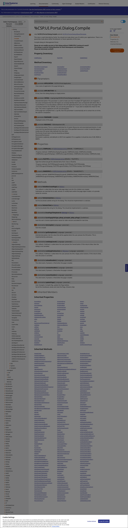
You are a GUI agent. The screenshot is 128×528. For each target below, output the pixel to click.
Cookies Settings (91, 523)
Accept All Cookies (104, 523)
